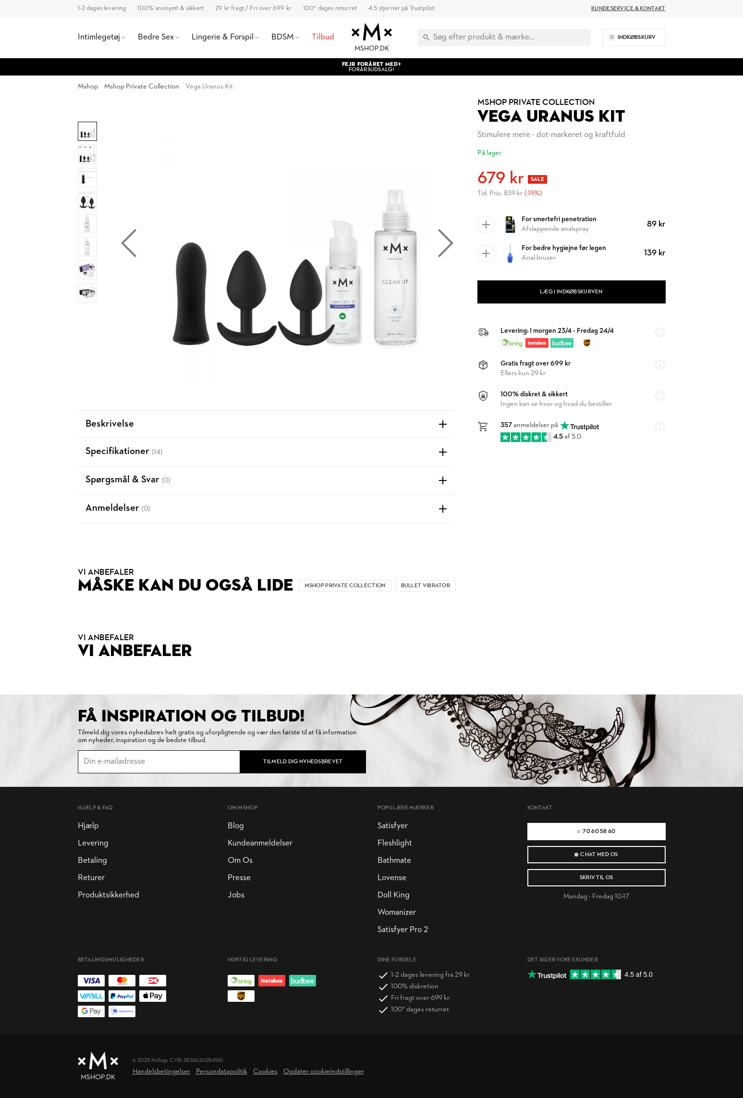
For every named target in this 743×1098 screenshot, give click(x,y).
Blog (236, 826)
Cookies (265, 1071)
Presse (239, 878)
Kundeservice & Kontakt (628, 9)
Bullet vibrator (425, 586)
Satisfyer (393, 826)
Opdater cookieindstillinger (323, 1071)
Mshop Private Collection (141, 86)
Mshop (88, 86)
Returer (91, 878)
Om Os (240, 861)
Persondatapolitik (221, 1071)
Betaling (92, 861)
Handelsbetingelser (161, 1071)
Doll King (394, 895)
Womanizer (397, 913)
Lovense (392, 878)
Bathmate (394, 861)
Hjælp (88, 826)
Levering (93, 843)
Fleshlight (395, 843)
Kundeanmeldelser (260, 843)
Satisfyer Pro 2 (403, 930)
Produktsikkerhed (108, 895)
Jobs (236, 895)
